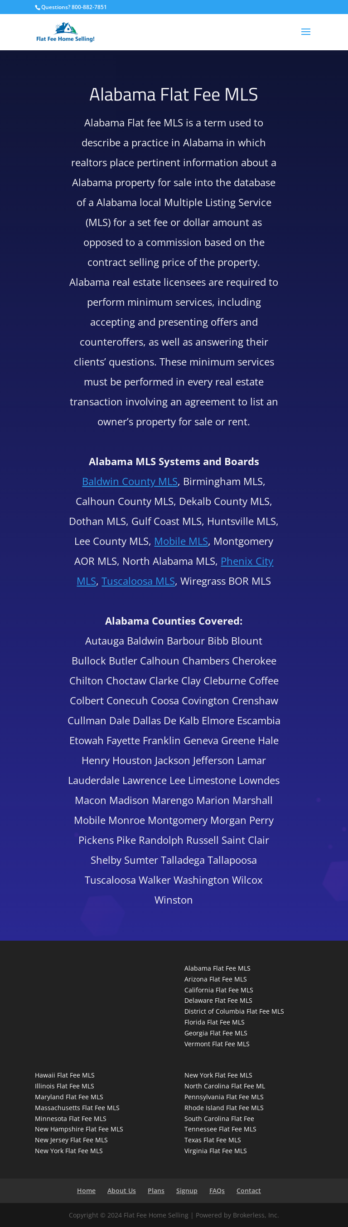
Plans (156, 1190)
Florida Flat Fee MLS (214, 1022)
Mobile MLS (181, 541)
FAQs (217, 1190)
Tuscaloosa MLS (138, 580)
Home (86, 1190)
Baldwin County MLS (130, 481)
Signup (187, 1190)
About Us (121, 1190)
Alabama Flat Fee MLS (217, 968)
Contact (249, 1190)
